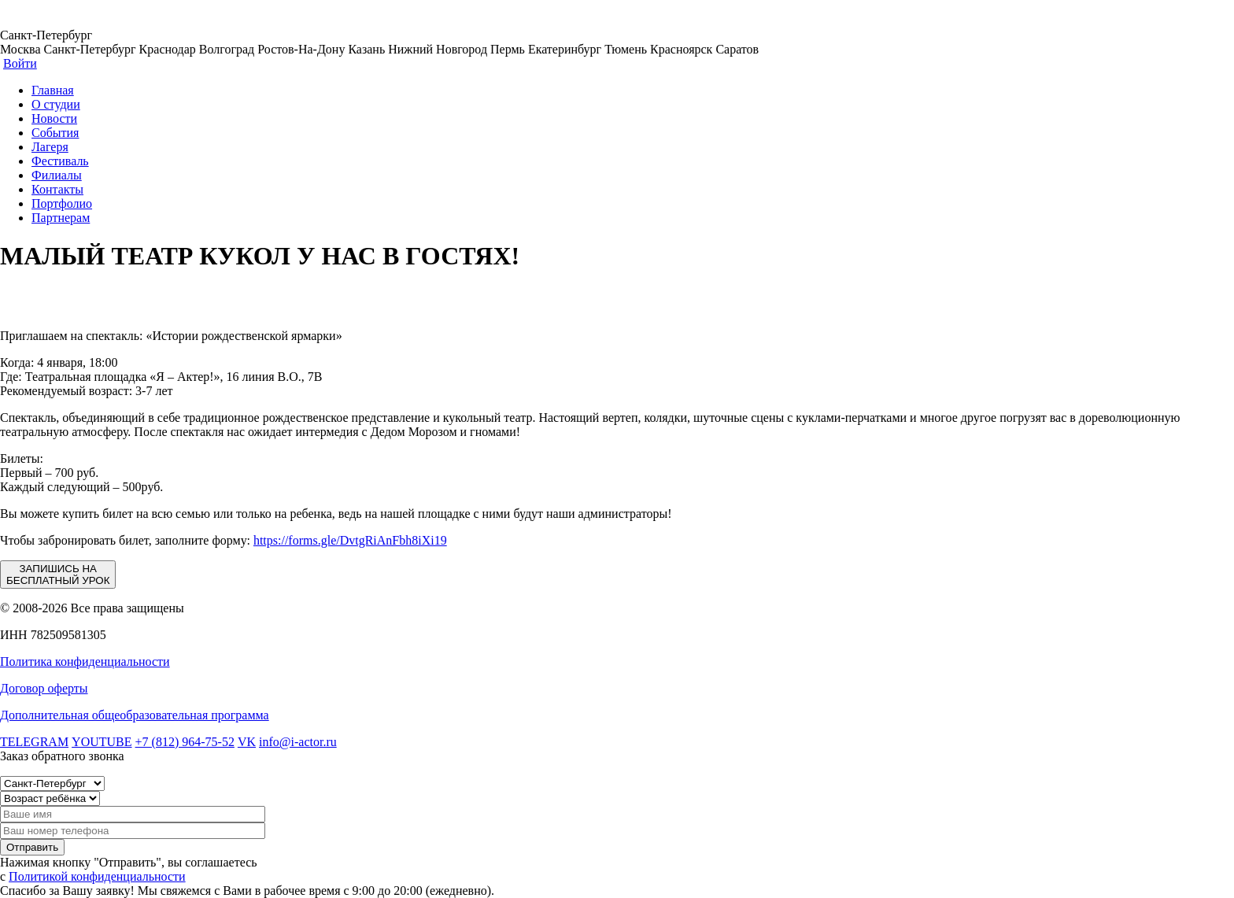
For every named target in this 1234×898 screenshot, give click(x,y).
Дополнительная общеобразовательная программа (134, 715)
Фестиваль (60, 161)
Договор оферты (44, 688)
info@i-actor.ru (298, 741)
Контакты (57, 189)
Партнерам (60, 217)
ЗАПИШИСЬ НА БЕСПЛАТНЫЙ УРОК (57, 574)
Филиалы (56, 175)
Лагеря (49, 146)
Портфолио (61, 203)
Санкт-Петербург (46, 35)
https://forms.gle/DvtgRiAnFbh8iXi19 (350, 540)
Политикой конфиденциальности (97, 876)
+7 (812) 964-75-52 (185, 741)
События (55, 132)
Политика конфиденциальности (85, 661)
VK (247, 741)
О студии (55, 104)
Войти (20, 63)
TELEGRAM (34, 741)
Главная (52, 90)
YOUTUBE (101, 741)
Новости (54, 118)
